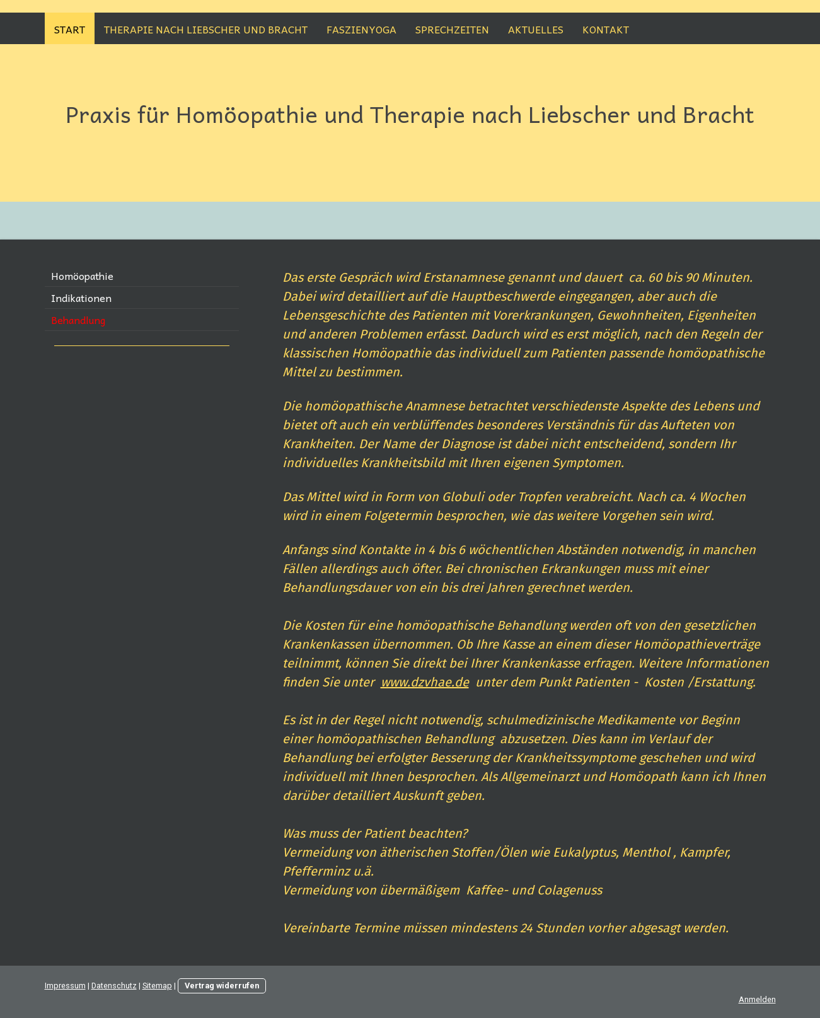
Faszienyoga (361, 29)
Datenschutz (114, 985)
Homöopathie (82, 275)
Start (69, 29)
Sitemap (157, 985)
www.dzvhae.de (425, 682)
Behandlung (78, 319)
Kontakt (605, 29)
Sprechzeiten (452, 29)
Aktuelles (535, 29)
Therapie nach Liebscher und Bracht (206, 29)
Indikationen (81, 297)
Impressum (65, 985)
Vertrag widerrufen (222, 985)
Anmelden (757, 999)
